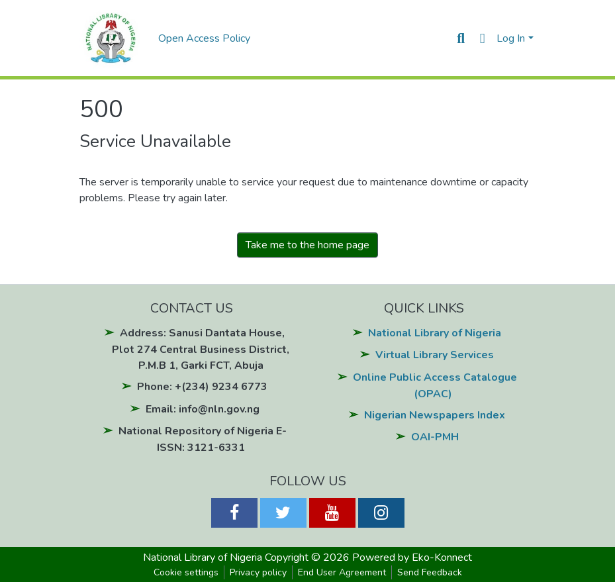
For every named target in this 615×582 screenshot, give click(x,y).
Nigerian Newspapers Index (434, 415)
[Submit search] (461, 38)
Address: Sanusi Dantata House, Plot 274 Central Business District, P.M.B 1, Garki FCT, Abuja (200, 349)
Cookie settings (186, 572)
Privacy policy (258, 572)
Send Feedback (429, 572)
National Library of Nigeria (434, 333)
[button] (482, 38)
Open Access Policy (204, 38)
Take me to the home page (307, 245)
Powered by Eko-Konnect (412, 557)
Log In (511, 38)
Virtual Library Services (434, 355)
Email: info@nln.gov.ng (203, 409)
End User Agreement (342, 572)
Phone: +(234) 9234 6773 (202, 386)
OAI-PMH (435, 437)
